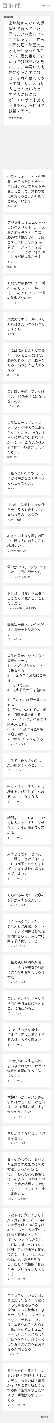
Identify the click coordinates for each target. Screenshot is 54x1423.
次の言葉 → (45, 1417)
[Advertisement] (27, 146)
